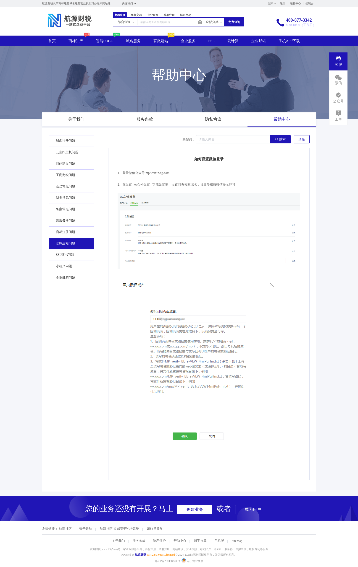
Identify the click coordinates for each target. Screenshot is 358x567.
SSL (211, 41)
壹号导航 (85, 529)
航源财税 (140, 554)
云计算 (232, 41)
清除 (301, 139)
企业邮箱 (258, 41)
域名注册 (169, 15)
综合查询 (126, 22)
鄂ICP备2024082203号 (168, 561)
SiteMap (237, 541)
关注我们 (129, 3)
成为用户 (253, 509)
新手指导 (200, 541)
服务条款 (139, 541)
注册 (282, 3)
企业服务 (188, 41)
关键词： (188, 139)
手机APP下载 (289, 41)
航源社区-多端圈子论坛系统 (119, 529)
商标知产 (75, 41)
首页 (52, 41)
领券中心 (295, 3)
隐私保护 (159, 541)
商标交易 (136, 15)
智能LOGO (104, 41)
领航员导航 (155, 529)
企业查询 (152, 15)
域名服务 (133, 41)
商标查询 (119, 15)
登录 (271, 3)
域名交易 (185, 15)
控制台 (309, 3)
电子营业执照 (192, 561)
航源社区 (65, 529)
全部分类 (214, 22)
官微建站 (160, 41)
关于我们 (118, 541)
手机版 (219, 541)
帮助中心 (180, 541)
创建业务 (195, 509)
